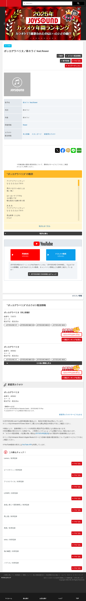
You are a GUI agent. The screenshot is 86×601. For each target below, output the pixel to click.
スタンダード (37, 134)
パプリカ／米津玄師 (11, 563)
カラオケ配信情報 (74, 56)
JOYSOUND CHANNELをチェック (44, 274)
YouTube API (27, 445)
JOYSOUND (14, 3)
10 (55, 38)
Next (81, 23)
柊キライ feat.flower (30, 102)
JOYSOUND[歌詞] (42, 433)
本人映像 (26, 134)
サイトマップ (79, 575)
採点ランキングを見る (72, 340)
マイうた (77, 61)
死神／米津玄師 (9, 528)
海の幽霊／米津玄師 (11, 551)
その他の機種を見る (43, 363)
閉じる (78, 8)
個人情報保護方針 (38, 575)
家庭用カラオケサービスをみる (70, 415)
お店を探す (43, 598)
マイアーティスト (74, 66)
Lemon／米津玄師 (10, 458)
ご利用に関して (8, 575)
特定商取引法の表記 (52, 575)
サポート (69, 575)
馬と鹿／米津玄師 (10, 516)
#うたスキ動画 (61, 255)
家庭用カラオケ (50, 134)
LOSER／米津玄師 (11, 493)
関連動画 (25, 255)
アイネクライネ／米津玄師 (14, 481)
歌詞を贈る (44, 234)
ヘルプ (63, 575)
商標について (27, 575)
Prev (5, 23)
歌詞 (61, 56)
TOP (77, 598)
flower (25, 125)
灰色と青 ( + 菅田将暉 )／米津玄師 (16, 505)
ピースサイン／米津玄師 (13, 470)
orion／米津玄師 (10, 540)
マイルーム (8, 598)
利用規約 (17, 575)
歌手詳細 (66, 61)
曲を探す (26, 598)
